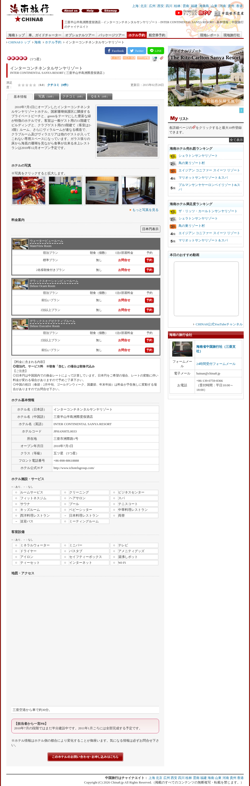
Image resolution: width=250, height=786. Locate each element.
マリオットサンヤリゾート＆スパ (203, 177)
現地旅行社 (231, 35)
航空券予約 (157, 35)
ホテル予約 (137, 35)
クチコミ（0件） (58, 85)
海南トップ (16, 35)
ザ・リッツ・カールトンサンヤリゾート (208, 211)
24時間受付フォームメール (216, 364)
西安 (160, 6)
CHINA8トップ (19, 42)
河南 (222, 6)
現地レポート (210, 35)
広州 (152, 6)
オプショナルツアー (80, 35)
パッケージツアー (111, 35)
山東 (214, 6)
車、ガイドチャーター (45, 35)
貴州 (231, 6)
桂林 (177, 6)
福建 (194, 6)
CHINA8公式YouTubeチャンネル (219, 324)
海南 (37, 42)
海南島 (204, 6)
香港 (239, 6)
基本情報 (20, 97)
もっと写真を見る (145, 210)
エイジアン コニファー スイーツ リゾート (209, 170)
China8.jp (117, 782)
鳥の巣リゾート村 (192, 163)
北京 (143, 6)
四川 (169, 6)
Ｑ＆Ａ (100, 96)
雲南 (186, 6)
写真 (46, 96)
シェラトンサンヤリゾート (198, 156)
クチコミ (73, 96)
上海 (135, 6)
